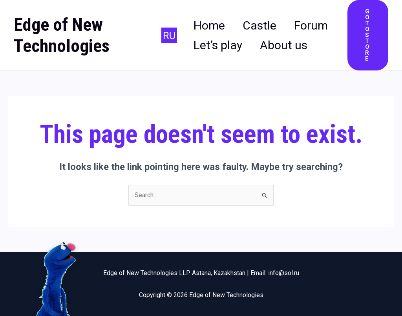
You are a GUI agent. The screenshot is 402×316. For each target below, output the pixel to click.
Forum (210, 35)
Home (209, 15)
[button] (368, 35)
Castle (265, 15)
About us (217, 55)
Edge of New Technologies (62, 35)
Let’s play (275, 35)
